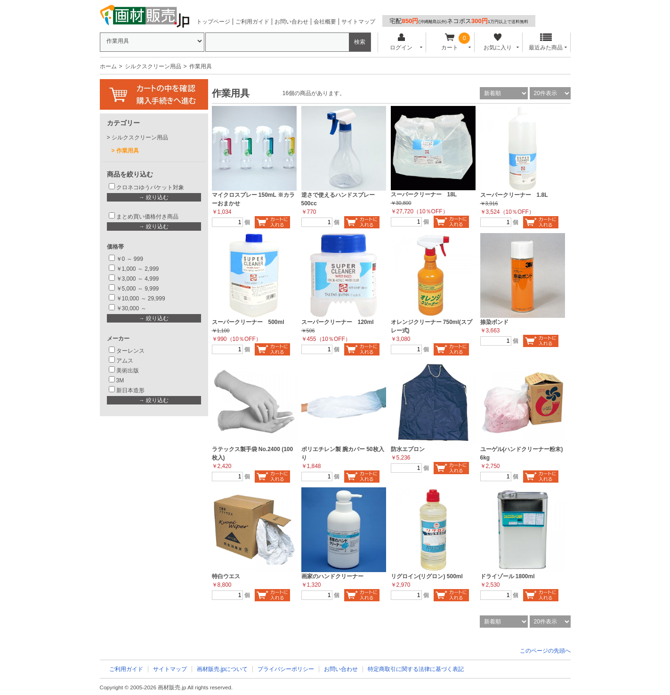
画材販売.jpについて (222, 669)
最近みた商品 (545, 42)
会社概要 (325, 21)
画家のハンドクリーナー (332, 576)
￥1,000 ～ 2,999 (137, 269)
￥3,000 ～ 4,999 (137, 278)
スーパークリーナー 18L (424, 194)
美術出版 (127, 370)
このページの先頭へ (545, 650)
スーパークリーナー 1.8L (514, 195)
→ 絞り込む (154, 197)
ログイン (401, 42)
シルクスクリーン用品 (153, 66)
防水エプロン (408, 449)
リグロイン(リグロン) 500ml (427, 576)
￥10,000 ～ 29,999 (140, 298)
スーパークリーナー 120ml (337, 322)
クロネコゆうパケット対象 (150, 187)
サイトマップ (358, 21)
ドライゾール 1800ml (507, 576)
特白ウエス (226, 576)
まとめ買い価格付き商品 (147, 216)
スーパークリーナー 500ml (248, 322)
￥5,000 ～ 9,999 (137, 288)
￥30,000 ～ (132, 308)
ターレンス (130, 351)
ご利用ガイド (252, 21)
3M (120, 380)
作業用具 (127, 150)
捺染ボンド (494, 322)
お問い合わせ (291, 21)
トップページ (213, 21)
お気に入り (498, 42)
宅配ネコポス (458, 20)
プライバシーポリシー (286, 669)
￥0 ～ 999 (129, 259)
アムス (124, 360)
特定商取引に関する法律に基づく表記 (416, 669)
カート (449, 42)
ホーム (108, 66)
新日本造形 (130, 390)
